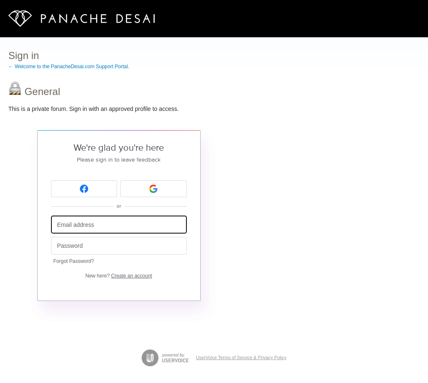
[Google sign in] (153, 188)
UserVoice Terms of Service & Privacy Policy (241, 357)
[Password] (119, 246)
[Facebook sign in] (84, 188)
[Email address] (119, 225)
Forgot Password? (74, 261)
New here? (118, 276)
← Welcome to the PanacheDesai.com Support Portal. (68, 66)
